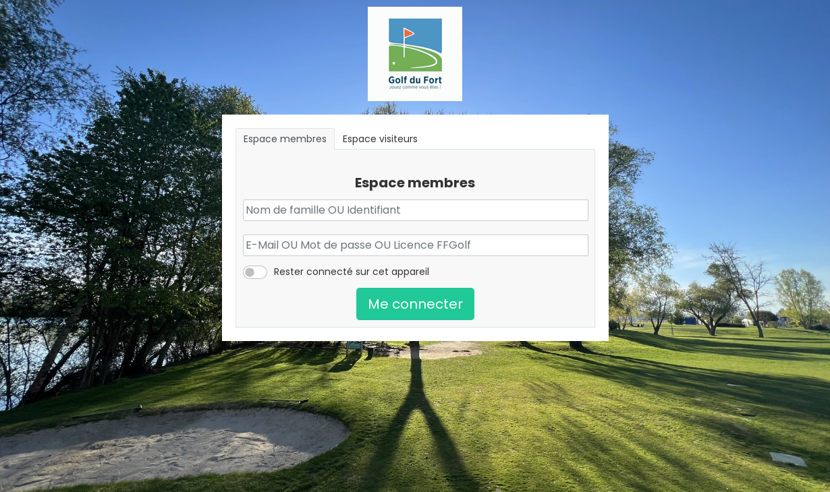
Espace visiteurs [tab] (380, 139)
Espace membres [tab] (285, 139)
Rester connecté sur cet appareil (351, 271)
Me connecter (415, 304)
